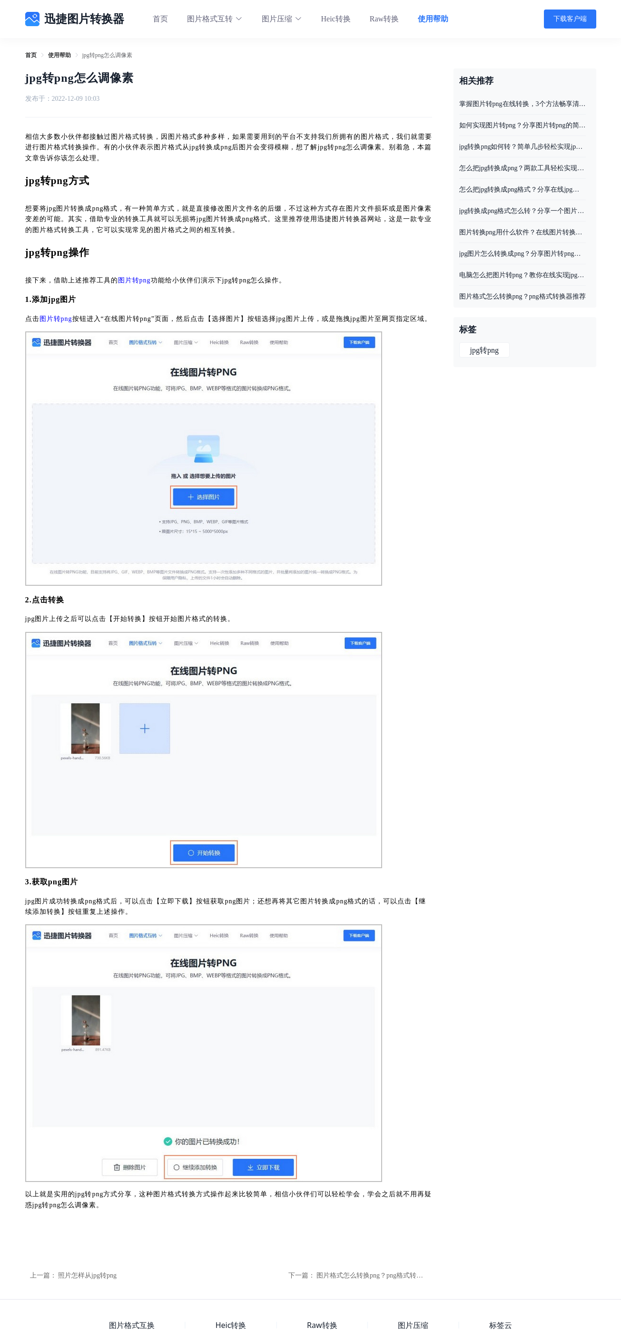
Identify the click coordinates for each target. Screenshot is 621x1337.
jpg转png (484, 350)
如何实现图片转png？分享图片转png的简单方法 (522, 125)
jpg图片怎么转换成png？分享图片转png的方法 (522, 253)
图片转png (134, 280)
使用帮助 (433, 19)
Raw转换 (384, 19)
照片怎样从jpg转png (87, 1275)
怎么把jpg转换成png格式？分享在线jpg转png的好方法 (522, 189)
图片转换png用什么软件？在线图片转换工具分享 (522, 232)
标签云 (500, 1325)
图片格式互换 (132, 1325)
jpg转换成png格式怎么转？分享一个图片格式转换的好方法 (522, 210)
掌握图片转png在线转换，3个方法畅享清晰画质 (522, 103)
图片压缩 (413, 1325)
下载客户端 (570, 18)
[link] (31, 55)
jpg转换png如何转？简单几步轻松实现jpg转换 (522, 146)
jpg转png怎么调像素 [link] (107, 55)
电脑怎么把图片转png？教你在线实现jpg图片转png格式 (522, 275)
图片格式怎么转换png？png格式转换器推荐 (379, 1275)
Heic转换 (336, 19)
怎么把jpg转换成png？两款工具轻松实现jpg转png (522, 168)
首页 (160, 19)
